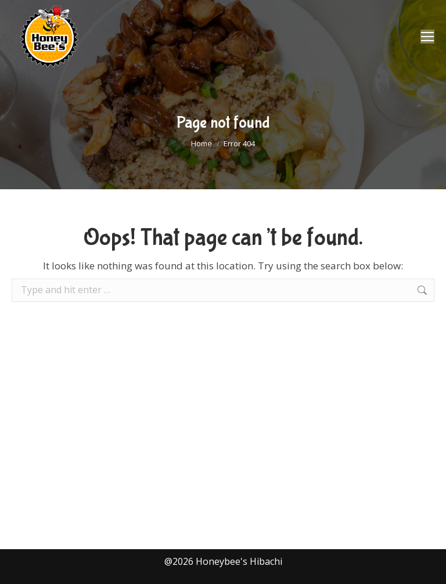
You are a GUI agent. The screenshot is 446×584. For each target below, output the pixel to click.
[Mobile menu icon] (427, 37)
